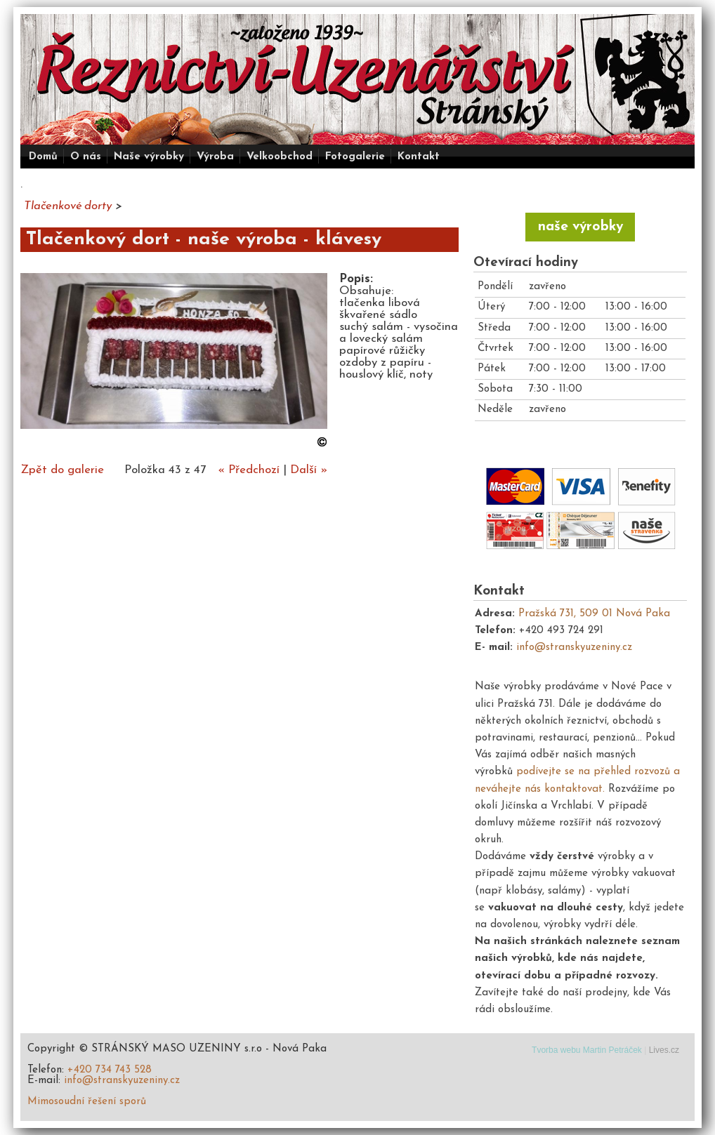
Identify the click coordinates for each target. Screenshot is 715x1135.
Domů (43, 157)
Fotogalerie (355, 157)
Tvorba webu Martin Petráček (587, 1050)
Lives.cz (664, 1050)
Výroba (215, 157)
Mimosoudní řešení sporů (86, 1101)
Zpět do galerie (62, 470)
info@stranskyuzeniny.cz (574, 647)
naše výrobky (580, 227)
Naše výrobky (149, 157)
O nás (85, 157)
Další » (308, 470)
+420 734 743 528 (109, 1070)
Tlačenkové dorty (68, 206)
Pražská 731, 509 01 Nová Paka (594, 614)
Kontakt (419, 157)
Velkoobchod (280, 157)
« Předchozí (249, 470)
